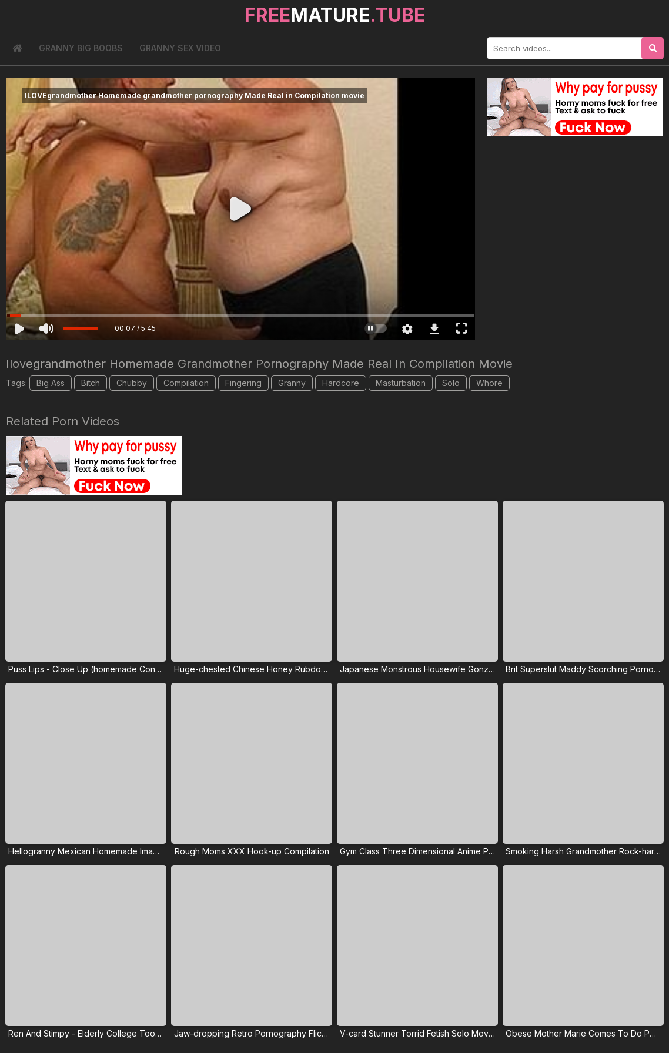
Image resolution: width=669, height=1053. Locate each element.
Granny (292, 383)
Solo (451, 383)
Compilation (186, 383)
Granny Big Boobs (81, 48)
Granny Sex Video (180, 48)
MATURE (335, 15)
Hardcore (340, 383)
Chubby (131, 383)
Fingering (243, 383)
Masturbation (401, 383)
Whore (489, 383)
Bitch (90, 383)
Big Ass (50, 383)
